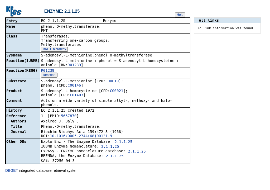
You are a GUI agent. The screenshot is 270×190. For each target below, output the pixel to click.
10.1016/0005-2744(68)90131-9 (81, 136)
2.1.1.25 (123, 142)
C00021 (116, 91)
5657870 (68, 116)
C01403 (76, 95)
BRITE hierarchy (54, 49)
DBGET (11, 171)
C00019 (112, 81)
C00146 (74, 86)
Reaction (49, 75)
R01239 (74, 65)
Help (180, 15)
